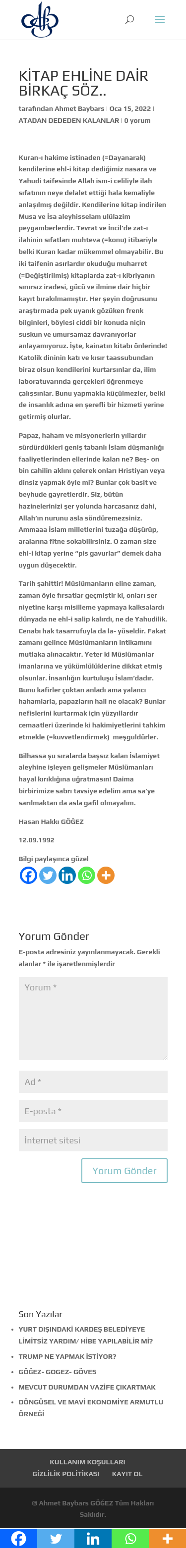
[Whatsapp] (86, 875)
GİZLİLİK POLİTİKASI (65, 1474)
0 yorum (137, 120)
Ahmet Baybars (79, 108)
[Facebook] (28, 875)
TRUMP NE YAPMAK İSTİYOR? (68, 1356)
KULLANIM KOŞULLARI (87, 1462)
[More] (106, 875)
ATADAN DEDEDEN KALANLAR (69, 120)
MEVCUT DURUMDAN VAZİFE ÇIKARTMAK (87, 1387)
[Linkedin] (67, 875)
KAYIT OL (127, 1474)
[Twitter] (48, 875)
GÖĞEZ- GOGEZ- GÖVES (58, 1372)
